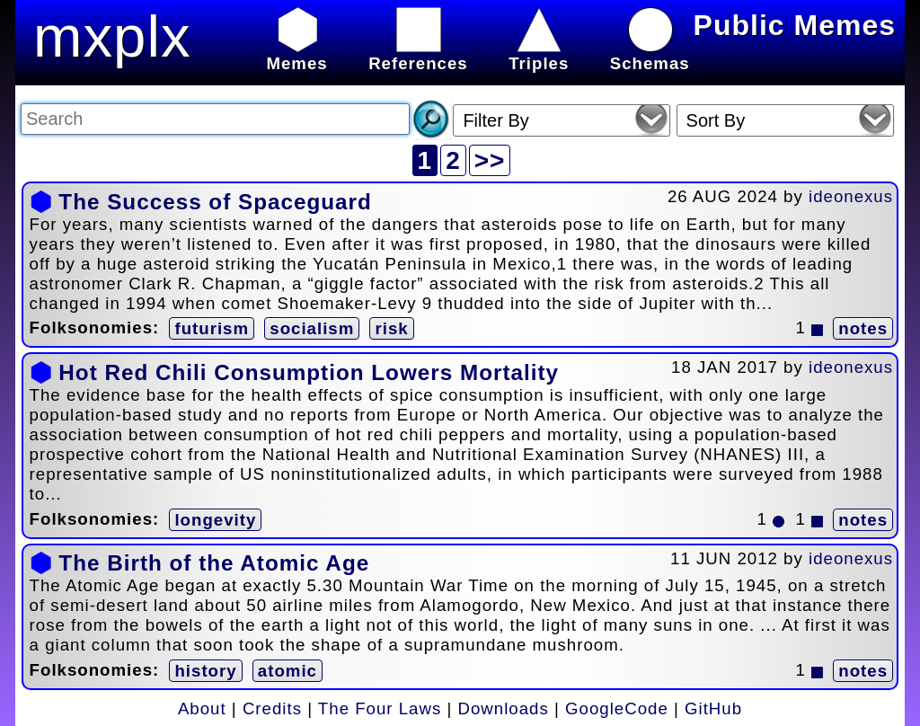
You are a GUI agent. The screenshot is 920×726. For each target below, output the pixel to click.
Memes (296, 53)
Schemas (650, 53)
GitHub (713, 708)
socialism (312, 328)
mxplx (112, 36)
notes (863, 328)
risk (391, 328)
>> (490, 160)
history (205, 670)
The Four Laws (379, 708)
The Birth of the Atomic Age (213, 563)
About (202, 708)
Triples (539, 53)
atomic (287, 670)
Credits (272, 708)
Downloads (503, 708)
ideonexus (851, 196)
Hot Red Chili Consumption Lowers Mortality (308, 372)
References (418, 53)
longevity (215, 519)
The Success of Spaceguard (214, 202)
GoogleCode (616, 708)
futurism (211, 328)
